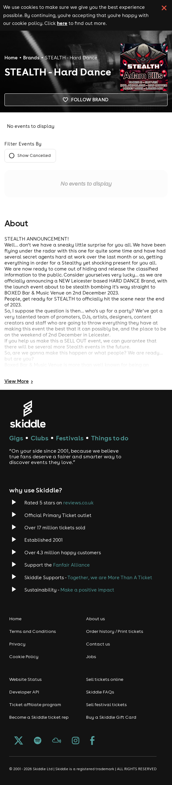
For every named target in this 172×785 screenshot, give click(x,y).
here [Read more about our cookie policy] (62, 23)
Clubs (39, 438)
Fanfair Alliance (71, 565)
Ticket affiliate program (35, 704)
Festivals (69, 438)
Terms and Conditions (32, 631)
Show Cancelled (30, 155)
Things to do (109, 438)
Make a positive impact (87, 590)
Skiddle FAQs (100, 692)
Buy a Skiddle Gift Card (111, 717)
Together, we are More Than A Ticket (109, 577)
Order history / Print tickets (114, 631)
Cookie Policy (24, 656)
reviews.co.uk (78, 503)
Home (11, 58)
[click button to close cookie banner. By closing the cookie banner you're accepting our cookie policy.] (164, 8)
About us (95, 618)
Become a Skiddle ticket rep (39, 717)
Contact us (98, 644)
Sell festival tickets (106, 704)
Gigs (16, 438)
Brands (31, 58)
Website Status (25, 679)
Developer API (24, 692)
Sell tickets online (104, 679)
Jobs (91, 656)
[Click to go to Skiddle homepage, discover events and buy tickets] (27, 414)
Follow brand (86, 100)
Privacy (17, 644)
